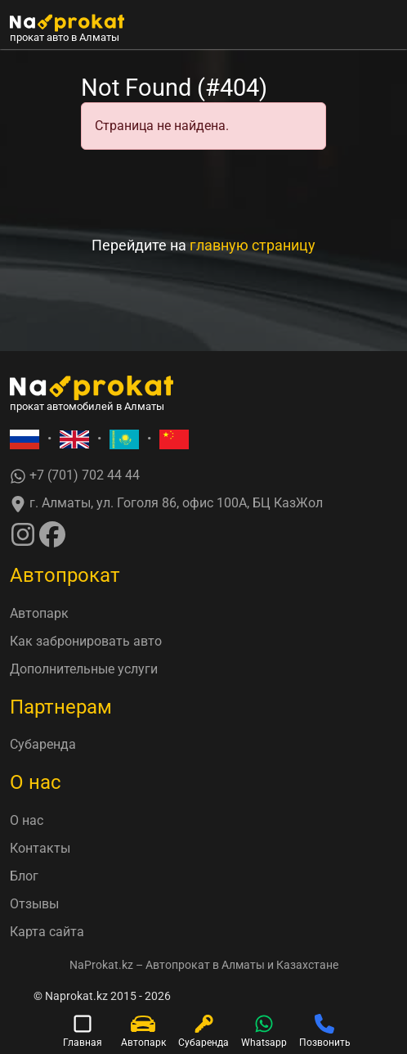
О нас (26, 820)
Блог (24, 876)
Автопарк (39, 613)
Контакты (40, 848)
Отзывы (34, 904)
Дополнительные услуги (84, 669)
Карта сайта (47, 931)
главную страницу (252, 245)
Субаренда (43, 744)
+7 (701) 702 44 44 (75, 475)
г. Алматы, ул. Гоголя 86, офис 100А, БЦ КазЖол (166, 503)
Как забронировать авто (86, 641)
